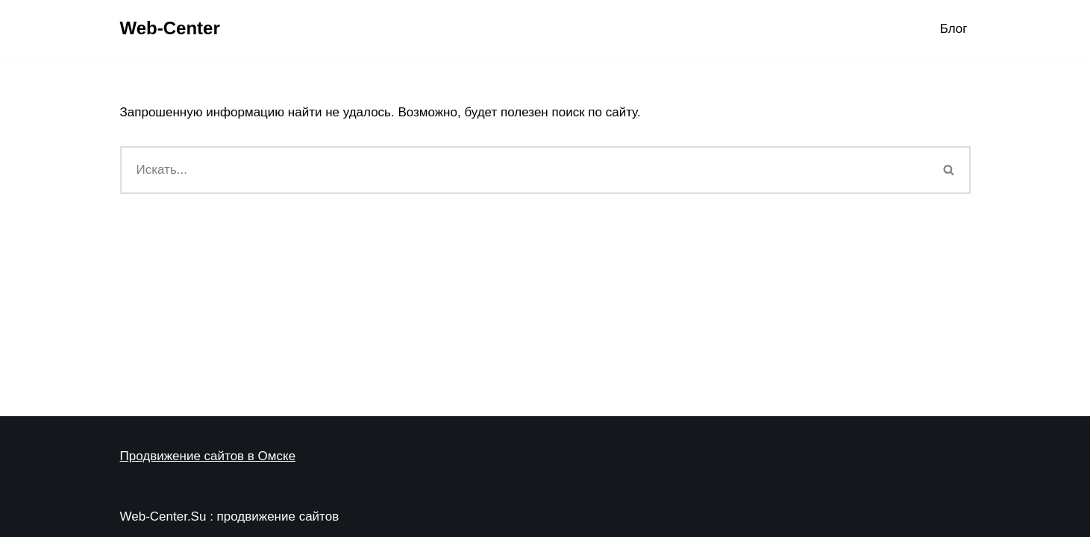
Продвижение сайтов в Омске (208, 456)
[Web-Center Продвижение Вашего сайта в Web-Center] (170, 28)
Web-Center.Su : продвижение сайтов (229, 516)
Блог (954, 29)
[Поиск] (524, 170)
